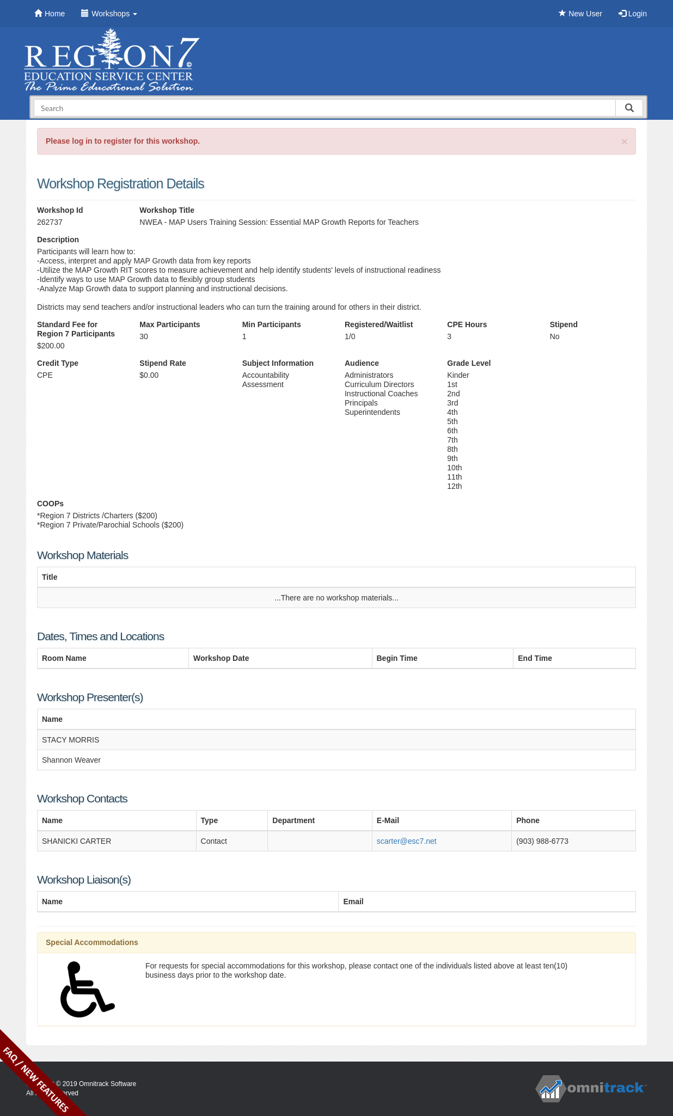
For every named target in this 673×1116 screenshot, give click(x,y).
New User (580, 13)
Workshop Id (60, 210)
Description (58, 239)
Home (49, 13)
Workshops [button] (109, 13)
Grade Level (469, 363)
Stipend (564, 324)
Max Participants (169, 324)
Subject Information (278, 363)
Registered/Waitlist (379, 324)
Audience (362, 363)
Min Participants (271, 324)
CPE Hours (467, 324)
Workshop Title (166, 210)
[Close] (624, 141)
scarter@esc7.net (407, 841)
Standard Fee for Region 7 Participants (76, 329)
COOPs (50, 503)
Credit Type (57, 363)
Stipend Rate (162, 363)
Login (633, 13)
